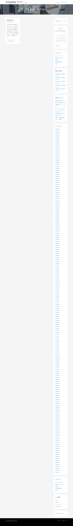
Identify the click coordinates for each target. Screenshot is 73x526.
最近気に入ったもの (59, 57)
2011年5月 (57, 346)
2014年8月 (57, 288)
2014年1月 (57, 302)
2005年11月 (57, 470)
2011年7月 (57, 342)
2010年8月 (57, 363)
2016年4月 (57, 255)
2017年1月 (57, 241)
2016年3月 (57, 257)
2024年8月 (57, 162)
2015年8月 (57, 265)
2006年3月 (57, 462)
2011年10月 (57, 336)
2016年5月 (57, 253)
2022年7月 (57, 210)
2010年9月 (57, 361)
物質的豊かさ (11, 20)
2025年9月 (57, 137)
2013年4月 (57, 312)
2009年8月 (57, 387)
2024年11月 (57, 156)
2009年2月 (57, 399)
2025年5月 (57, 145)
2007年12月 (57, 426)
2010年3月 (57, 373)
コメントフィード (58, 504)
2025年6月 (57, 143)
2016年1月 (57, 261)
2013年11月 (57, 304)
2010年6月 (57, 367)
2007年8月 (57, 434)
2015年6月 (57, 269)
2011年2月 (57, 352)
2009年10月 (57, 383)
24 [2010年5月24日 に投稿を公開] (56, 40)
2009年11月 (57, 381)
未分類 (56, 59)
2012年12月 (57, 320)
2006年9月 (57, 450)
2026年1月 (57, 131)
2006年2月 (57, 464)
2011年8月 (57, 340)
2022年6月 (57, 212)
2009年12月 (57, 379)
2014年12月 (57, 281)
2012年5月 (57, 322)
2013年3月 (57, 314)
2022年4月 (57, 215)
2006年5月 (57, 458)
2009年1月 (57, 401)
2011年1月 (57, 353)
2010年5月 (57, 369)
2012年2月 (57, 328)
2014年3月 (57, 298)
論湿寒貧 (57, 104)
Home (58, 2)
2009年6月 (57, 391)
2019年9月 (57, 233)
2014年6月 (57, 292)
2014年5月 (57, 294)
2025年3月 (57, 148)
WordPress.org (58, 506)
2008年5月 (57, 417)
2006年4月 (57, 460)
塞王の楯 (57, 100)
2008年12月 (57, 403)
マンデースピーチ (10, 21)
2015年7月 (57, 267)
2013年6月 (57, 310)
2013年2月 (57, 316)
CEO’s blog (20, 1)
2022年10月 (57, 204)
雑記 (56, 63)
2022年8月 (57, 208)
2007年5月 (57, 440)
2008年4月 (57, 419)
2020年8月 (57, 223)
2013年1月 (57, 318)
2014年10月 (57, 284)
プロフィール (64, 2)
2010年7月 (57, 365)
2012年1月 (57, 330)
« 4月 (56, 45)
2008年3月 (57, 421)
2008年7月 (57, 413)
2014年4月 (57, 296)
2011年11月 (57, 334)
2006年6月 (57, 456)
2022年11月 (57, 202)
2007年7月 (57, 436)
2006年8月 (57, 452)
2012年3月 (57, 326)
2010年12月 (57, 355)
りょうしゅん (62, 104)
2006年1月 (57, 466)
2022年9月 (57, 206)
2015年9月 (57, 263)
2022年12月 (57, 200)
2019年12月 (57, 229)
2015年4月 (57, 273)
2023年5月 (57, 190)
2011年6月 (57, 344)
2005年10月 (57, 472)
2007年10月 (57, 430)
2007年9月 (57, 432)
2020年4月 (57, 227)
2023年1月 (57, 198)
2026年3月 (57, 129)
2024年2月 (57, 174)
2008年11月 (57, 405)
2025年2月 (57, 150)
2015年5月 (57, 271)
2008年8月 (57, 411)
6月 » (59, 45)
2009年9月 (57, 385)
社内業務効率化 (58, 61)
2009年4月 (57, 395)
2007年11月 (57, 428)
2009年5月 (57, 393)
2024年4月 (57, 170)
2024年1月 (57, 176)
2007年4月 (57, 442)
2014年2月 (57, 300)
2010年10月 (57, 359)
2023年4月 (57, 192)
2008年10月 (57, 407)
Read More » (11, 40)
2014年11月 (57, 282)
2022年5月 (57, 214)
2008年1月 (57, 424)
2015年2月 (57, 277)
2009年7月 (57, 389)
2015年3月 (57, 275)
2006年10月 (57, 448)
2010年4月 (57, 371)
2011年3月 (57, 350)
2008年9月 (57, 409)
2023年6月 (57, 188)
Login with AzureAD (59, 513)
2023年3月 (57, 194)
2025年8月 (57, 139)
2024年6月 (57, 166)
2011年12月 (57, 332)
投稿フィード (58, 502)
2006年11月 (57, 446)
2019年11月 (57, 231)
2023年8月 (57, 184)
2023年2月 (57, 196)
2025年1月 (57, 152)
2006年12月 (57, 444)
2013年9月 (57, 308)
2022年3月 (57, 217)
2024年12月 (57, 154)
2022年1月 (57, 221)
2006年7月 (57, 454)
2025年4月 (57, 146)
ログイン (57, 500)
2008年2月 (57, 422)
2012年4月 (57, 324)
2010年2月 (57, 375)
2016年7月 (57, 251)
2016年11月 (57, 245)
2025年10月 (57, 135)
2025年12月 (57, 133)
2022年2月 (57, 219)
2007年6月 (57, 438)
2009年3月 (57, 397)
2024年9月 (57, 160)
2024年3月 (57, 172)
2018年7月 (57, 235)
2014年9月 (57, 286)
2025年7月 (57, 141)
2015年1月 (57, 279)
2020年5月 (57, 225)
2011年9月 (57, 338)
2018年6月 (57, 237)
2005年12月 (57, 468)
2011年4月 (57, 348)
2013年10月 (57, 306)
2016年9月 (57, 249)
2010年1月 (57, 377)
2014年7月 (57, 290)
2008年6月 (57, 415)
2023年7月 (57, 186)
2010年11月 (57, 357)
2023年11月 (57, 180)
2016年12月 (57, 243)
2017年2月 (57, 239)
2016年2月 (57, 259)
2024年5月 (57, 168)
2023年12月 (57, 178)
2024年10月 (57, 158)
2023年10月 (57, 182)
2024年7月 (57, 164)
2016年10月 (57, 247)
